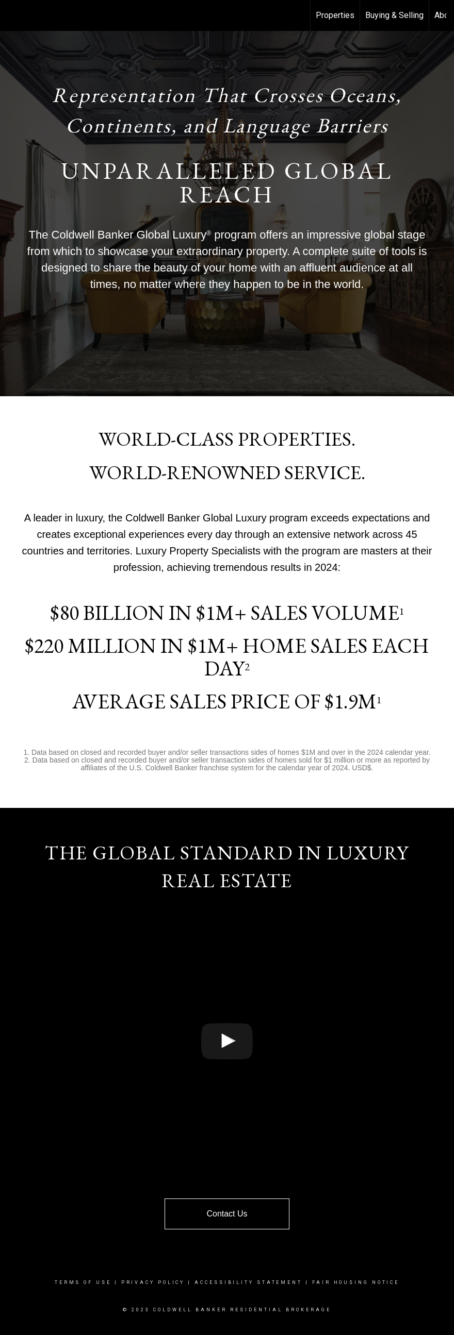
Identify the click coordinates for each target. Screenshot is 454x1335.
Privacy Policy (153, 1282)
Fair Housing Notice (355, 1282)
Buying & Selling (394, 15)
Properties (335, 15)
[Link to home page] (13, 15)
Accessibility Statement (248, 1282)
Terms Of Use (83, 1282)
